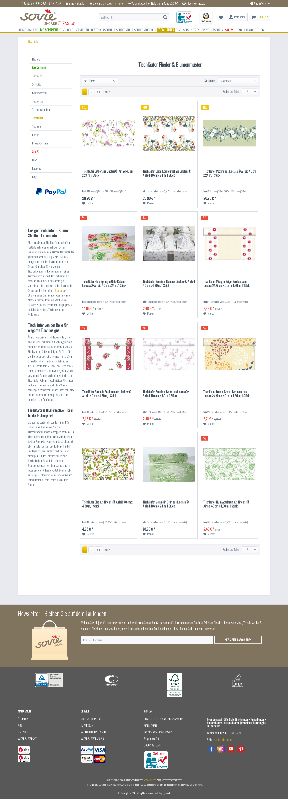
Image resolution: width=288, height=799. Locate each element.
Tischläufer (37, 118)
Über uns (23, 719)
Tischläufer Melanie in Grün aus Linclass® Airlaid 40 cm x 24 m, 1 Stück (166, 504)
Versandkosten (150, 779)
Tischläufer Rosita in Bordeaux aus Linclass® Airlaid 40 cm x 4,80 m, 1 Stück (106, 394)
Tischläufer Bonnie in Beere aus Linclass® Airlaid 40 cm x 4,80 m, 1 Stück (166, 394)
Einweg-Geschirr (40, 143)
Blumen (59, 290)
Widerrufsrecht (27, 738)
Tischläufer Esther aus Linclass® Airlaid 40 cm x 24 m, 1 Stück (107, 173)
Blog (34, 177)
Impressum (87, 725)
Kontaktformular (91, 719)
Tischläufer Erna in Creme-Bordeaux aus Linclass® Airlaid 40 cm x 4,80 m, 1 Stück (226, 394)
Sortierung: (209, 81)
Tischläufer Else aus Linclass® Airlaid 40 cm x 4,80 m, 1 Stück (107, 504)
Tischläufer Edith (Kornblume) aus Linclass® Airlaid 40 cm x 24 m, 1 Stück (167, 173)
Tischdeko (37, 76)
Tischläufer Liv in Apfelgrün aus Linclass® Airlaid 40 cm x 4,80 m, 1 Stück (226, 504)
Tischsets (36, 126)
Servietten (37, 84)
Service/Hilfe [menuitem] (258, 3)
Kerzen (35, 135)
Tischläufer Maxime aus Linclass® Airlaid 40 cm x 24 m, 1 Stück (229, 173)
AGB (20, 725)
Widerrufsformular (92, 738)
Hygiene (36, 59)
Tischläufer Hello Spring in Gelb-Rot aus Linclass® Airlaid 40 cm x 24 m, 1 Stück (104, 284)
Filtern (89, 81)
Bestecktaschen (40, 93)
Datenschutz (25, 732)
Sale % (35, 151)
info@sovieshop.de (195, 3)
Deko (34, 160)
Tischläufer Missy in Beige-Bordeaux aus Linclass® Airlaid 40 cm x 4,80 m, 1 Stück (226, 284)
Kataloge (36, 168)
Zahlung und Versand (93, 732)
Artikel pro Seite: (231, 92)
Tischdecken (38, 101)
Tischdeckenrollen (41, 109)
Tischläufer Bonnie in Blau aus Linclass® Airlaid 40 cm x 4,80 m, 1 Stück (169, 284)
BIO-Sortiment (39, 68)
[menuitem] (134, 17)
